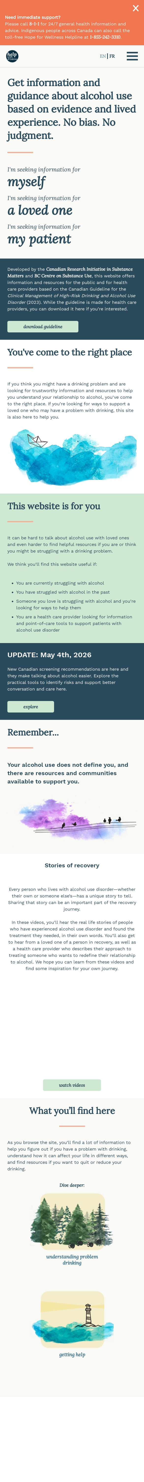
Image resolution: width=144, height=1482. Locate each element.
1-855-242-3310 (105, 37)
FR (112, 56)
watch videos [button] (72, 1085)
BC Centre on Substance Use (63, 276)
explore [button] (30, 707)
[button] (132, 56)
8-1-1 (34, 24)
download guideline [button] (42, 326)
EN (103, 56)
